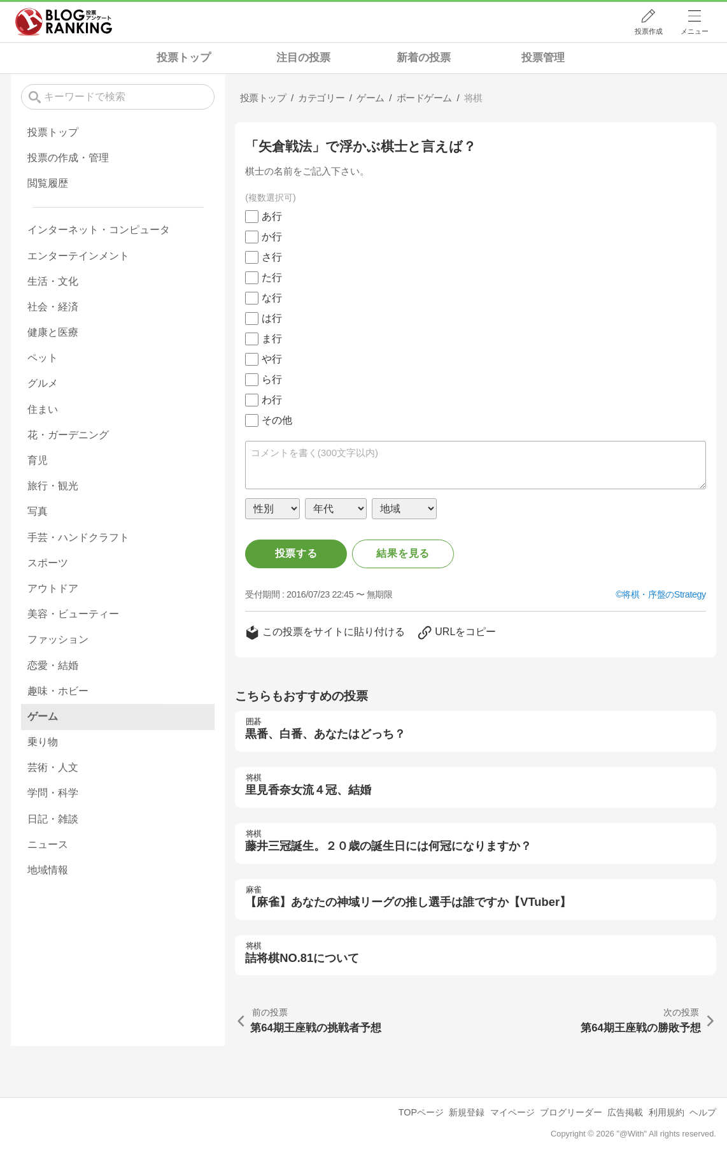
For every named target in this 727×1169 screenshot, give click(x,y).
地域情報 (47, 869)
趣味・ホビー (57, 690)
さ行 (272, 257)
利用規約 (666, 1112)
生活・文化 (52, 281)
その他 (277, 420)
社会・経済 (52, 306)
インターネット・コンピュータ (98, 229)
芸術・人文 (52, 767)
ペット (42, 357)
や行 (272, 359)
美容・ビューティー (73, 613)
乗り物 (42, 741)
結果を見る (403, 553)
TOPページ (421, 1112)
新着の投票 (424, 58)
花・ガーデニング (68, 434)
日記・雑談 (52, 819)
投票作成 (649, 31)
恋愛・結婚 (52, 665)
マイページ (512, 1112)
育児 (37, 460)
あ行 (272, 216)
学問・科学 (52, 792)
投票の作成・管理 (68, 157)
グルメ (42, 383)
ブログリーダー (571, 1112)
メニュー (695, 31)
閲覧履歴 (47, 183)
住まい (42, 409)
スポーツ (47, 562)
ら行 (272, 379)
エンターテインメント (78, 255)
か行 (272, 236)
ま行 (272, 338)
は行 (272, 318)
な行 (272, 297)
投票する (296, 553)
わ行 (272, 399)
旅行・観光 (52, 485)
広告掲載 (625, 1112)
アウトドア (52, 588)
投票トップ (184, 58)
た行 (272, 277)
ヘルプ (702, 1112)
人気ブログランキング (63, 21)
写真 (37, 511)
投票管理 (543, 58)
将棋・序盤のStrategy (664, 594)
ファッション (57, 639)
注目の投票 (303, 58)
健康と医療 (52, 332)
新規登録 (466, 1112)
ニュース (47, 844)
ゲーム (42, 716)
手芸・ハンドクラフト (78, 537)
